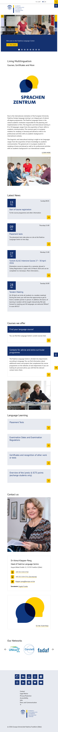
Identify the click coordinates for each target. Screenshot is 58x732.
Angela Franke (23, 586)
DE (45, 2)
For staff (38, 2)
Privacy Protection (25, 696)
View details (12, 45)
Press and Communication (28, 702)
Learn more (46, 153)
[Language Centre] (19, 49)
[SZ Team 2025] (27, 49)
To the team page (42, 626)
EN (43, 2)
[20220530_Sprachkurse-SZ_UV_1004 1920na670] (36, 49)
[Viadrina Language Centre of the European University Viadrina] (22, 49)
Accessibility (24, 698)
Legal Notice (24, 694)
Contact (22, 691)
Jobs (21, 700)
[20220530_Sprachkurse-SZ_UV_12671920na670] (39, 49)
